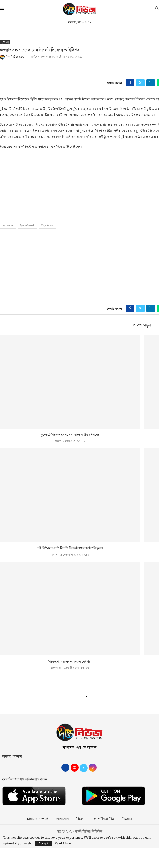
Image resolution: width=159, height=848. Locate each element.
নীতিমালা (127, 819)
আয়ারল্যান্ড (8, 226)
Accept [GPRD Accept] (43, 843)
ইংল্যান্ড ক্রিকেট (27, 226)
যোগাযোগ (62, 819)
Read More (63, 843)
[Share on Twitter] (140, 82)
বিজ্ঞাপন (81, 819)
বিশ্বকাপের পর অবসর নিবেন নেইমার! (70, 661)
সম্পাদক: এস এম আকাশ (79, 747)
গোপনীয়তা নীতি (104, 819)
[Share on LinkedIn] (150, 82)
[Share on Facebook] (130, 82)
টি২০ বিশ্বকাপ (47, 226)
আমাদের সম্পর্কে (37, 819)
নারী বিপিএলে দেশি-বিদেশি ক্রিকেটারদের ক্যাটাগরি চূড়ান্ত (70, 548)
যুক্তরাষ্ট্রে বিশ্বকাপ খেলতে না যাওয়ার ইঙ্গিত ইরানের (70, 434)
